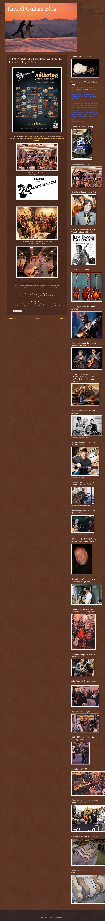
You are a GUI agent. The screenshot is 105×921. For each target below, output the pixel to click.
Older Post (63, 319)
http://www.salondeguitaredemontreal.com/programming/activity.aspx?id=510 (37, 306)
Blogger (61, 917)
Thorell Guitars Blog (31, 8)
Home (37, 319)
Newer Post (11, 319)
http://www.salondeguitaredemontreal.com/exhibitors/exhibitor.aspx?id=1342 (37, 285)
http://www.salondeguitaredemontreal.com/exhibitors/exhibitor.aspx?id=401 (37, 287)
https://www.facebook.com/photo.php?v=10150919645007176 (37, 296)
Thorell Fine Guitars (83, 89)
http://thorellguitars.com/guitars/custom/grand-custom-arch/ (37, 304)
